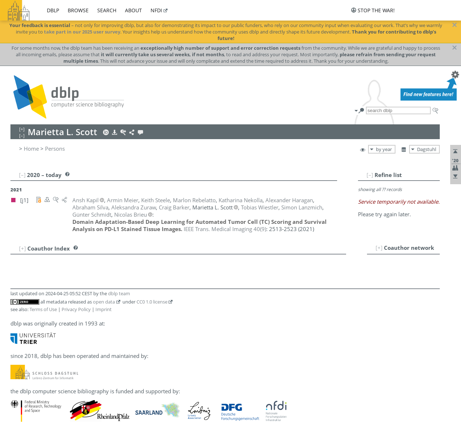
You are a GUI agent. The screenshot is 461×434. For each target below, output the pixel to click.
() (225, 228)
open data (104, 301)
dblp (53, 10)
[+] (379, 247)
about (133, 10)
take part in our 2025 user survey (82, 31)
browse (78, 10)
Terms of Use (43, 309)
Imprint (103, 309)
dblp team (119, 293)
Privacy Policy (76, 309)
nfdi (156, 10)
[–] (370, 174)
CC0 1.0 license (151, 301)
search (106, 10)
